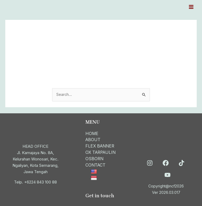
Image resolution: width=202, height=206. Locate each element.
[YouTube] (167, 174)
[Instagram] (150, 162)
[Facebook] (166, 162)
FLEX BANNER (100, 145)
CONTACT (95, 164)
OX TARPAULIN (101, 152)
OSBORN (94, 158)
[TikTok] (181, 162)
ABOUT (93, 139)
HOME (92, 133)
